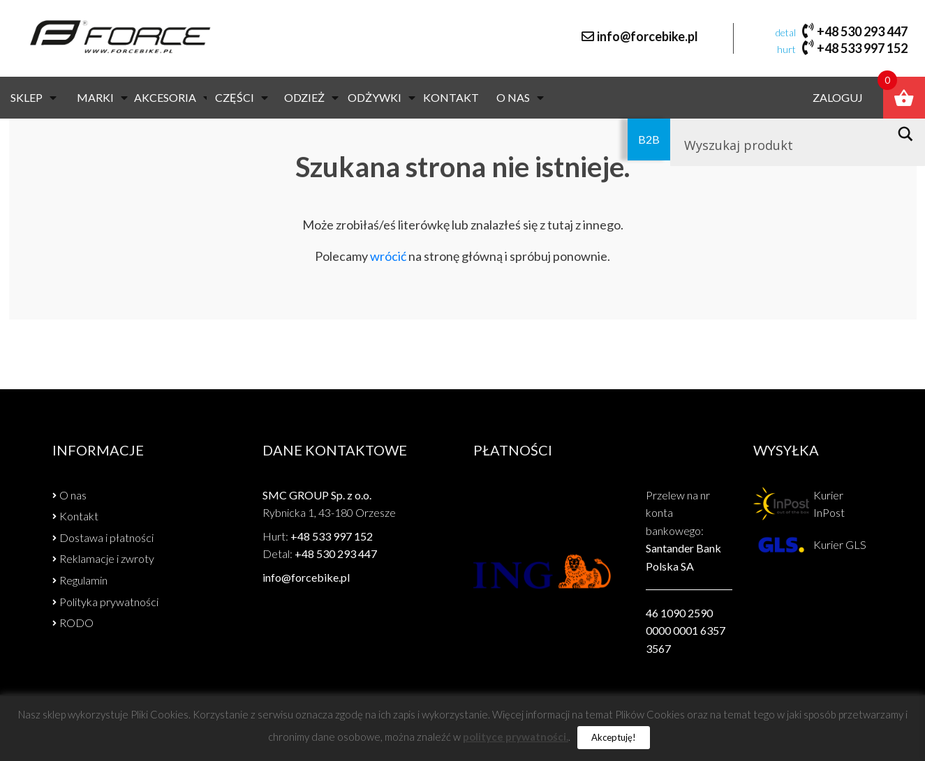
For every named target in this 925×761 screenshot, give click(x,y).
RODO (76, 622)
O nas (520, 97)
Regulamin (83, 580)
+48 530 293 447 (862, 31)
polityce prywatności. (515, 736)
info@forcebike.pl (647, 36)
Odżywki (381, 97)
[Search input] (782, 145)
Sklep (33, 97)
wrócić (388, 256)
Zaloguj (838, 97)
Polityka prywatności (108, 601)
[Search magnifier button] (909, 134)
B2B (649, 139)
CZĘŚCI (241, 97)
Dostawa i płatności (106, 537)
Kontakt (451, 97)
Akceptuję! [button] (613, 737)
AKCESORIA (172, 97)
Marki (102, 97)
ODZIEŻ (311, 97)
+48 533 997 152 (862, 48)
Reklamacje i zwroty (106, 558)
